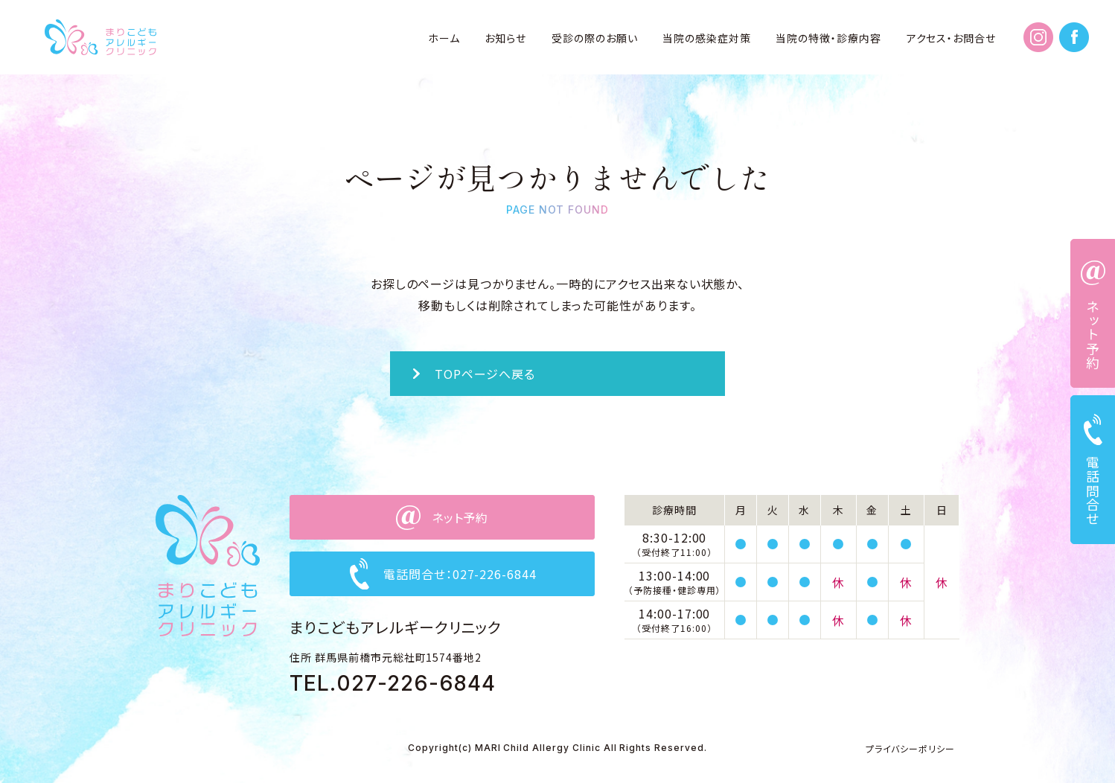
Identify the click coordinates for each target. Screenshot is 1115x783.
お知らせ (505, 38)
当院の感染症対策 (706, 38)
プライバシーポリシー (910, 748)
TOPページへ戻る (485, 374)
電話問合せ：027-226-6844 (460, 574)
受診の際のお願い (595, 38)
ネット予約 (1092, 334)
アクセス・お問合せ (952, 38)
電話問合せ (1092, 491)
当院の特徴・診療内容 (828, 38)
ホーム (444, 38)
